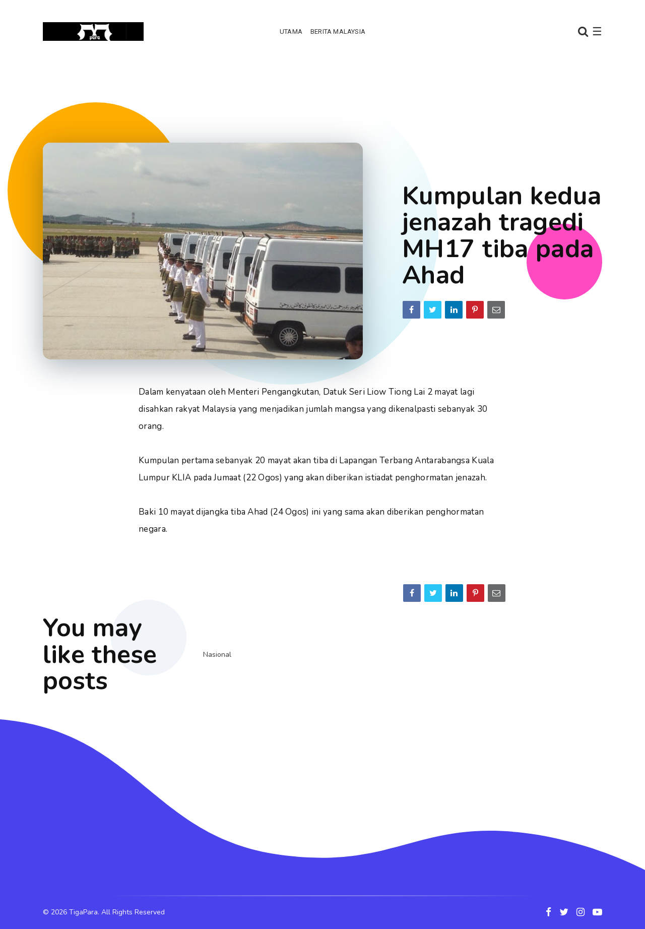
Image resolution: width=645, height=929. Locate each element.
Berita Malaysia (337, 31)
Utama (291, 31)
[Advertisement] (322, 93)
